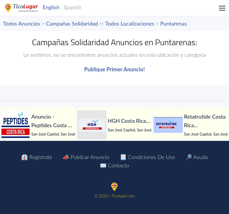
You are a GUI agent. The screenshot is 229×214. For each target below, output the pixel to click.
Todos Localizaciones (129, 23)
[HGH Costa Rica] (91, 125)
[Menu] (222, 8)
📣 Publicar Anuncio (86, 157)
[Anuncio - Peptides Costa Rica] (15, 125)
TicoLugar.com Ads (28, 8)
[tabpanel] (38, 125)
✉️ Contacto (114, 165)
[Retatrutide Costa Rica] (168, 125)
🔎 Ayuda (196, 157)
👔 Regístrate (36, 157)
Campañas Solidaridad (72, 23)
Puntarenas (173, 23)
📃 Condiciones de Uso (147, 157)
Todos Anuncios (21, 23)
